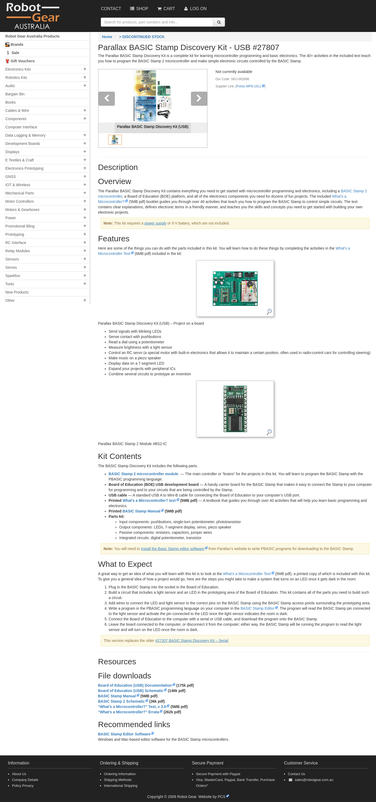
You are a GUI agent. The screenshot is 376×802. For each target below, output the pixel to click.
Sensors (12, 259)
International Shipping (120, 786)
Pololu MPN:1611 (248, 86)
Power (10, 218)
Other (10, 300)
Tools (9, 284)
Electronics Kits (18, 69)
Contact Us (296, 774)
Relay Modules (17, 251)
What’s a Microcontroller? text (149, 500)
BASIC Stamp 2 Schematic (121, 701)
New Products (16, 292)
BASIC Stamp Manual (141, 511)
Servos (11, 267)
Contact (111, 8)
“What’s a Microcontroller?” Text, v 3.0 (132, 707)
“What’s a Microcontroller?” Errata (128, 712)
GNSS (10, 176)
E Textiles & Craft (19, 160)
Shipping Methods (118, 780)
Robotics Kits (16, 77)
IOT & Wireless (17, 185)
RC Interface (15, 243)
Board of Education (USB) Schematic (131, 691)
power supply (155, 223)
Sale (12, 53)
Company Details (25, 780)
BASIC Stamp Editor (257, 608)
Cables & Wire (17, 110)
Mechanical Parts (19, 193)
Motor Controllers (19, 201)
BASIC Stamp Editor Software (124, 734)
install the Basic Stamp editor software (172, 549)
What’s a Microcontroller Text (247, 574)
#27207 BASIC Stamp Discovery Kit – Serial (191, 640)
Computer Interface (21, 127)
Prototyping (14, 234)
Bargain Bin (14, 94)
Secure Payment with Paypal (218, 774)
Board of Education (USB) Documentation (135, 685)
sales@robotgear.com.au (314, 780)
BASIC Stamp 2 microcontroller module (143, 474)
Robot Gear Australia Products (32, 36)
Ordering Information (120, 774)
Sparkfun (12, 276)
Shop (138, 8)
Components (15, 119)
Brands (14, 44)
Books (10, 102)
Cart (165, 8)
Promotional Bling (20, 226)
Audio (10, 86)
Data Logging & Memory (25, 135)
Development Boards (22, 143)
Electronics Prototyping (24, 168)
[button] (106, 108)
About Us (19, 774)
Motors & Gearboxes (22, 209)
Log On (195, 8)
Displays (12, 152)
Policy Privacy (23, 786)
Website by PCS (211, 797)
